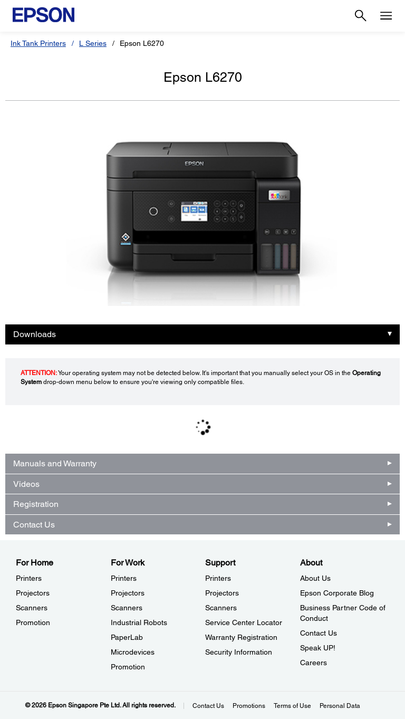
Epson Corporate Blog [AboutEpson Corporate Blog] (337, 593)
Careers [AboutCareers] (313, 662)
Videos (26, 484)
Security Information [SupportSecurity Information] (238, 652)
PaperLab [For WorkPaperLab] (127, 637)
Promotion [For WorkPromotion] (128, 667)
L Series (93, 43)
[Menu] (386, 15)
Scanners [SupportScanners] (221, 607)
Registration (36, 504)
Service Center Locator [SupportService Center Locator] (243, 622)
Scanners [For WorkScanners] (126, 607)
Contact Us (34, 525)
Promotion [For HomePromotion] (33, 622)
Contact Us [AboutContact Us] (318, 633)
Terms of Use (292, 706)
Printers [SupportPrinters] (218, 578)
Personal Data (340, 706)
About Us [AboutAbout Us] (315, 578)
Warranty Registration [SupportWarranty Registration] (241, 637)
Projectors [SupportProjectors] (222, 593)
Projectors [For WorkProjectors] (127, 593)
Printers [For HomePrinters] (29, 578)
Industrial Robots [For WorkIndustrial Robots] (139, 622)
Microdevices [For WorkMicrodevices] (133, 652)
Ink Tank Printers (38, 43)
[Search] (360, 15)
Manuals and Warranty (55, 463)
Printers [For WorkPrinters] (124, 578)
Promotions (249, 706)
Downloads (34, 334)
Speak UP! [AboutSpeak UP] (317, 648)
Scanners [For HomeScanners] (31, 607)
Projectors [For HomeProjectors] (33, 593)
